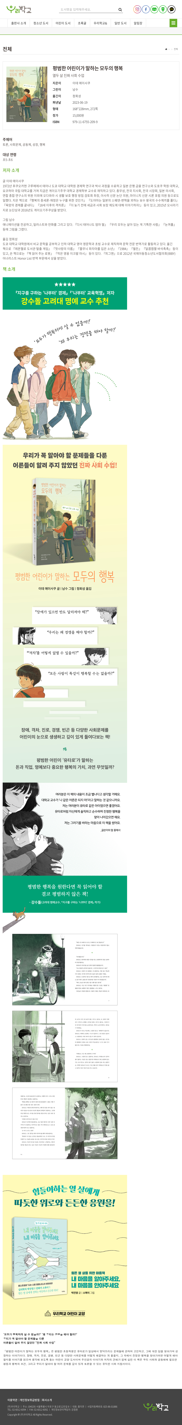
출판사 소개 (18, 23)
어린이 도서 (63, 23)
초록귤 (82, 23)
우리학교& (100, 23)
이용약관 (12, 1400)
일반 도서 (120, 23)
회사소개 (47, 1400)
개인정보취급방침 (30, 1400)
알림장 (138, 23)
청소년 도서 (40, 23)
